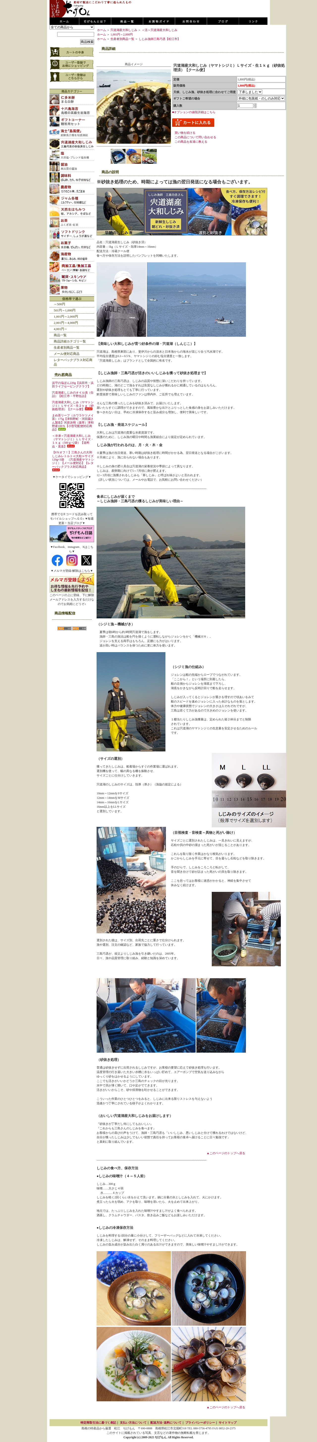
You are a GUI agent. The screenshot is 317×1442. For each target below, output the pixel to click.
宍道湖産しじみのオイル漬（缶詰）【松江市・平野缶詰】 (73, 394)
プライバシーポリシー (200, 1422)
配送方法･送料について (166, 1422)
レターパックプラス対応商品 (73, 362)
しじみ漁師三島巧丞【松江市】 (159, 39)
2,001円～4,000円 (66, 323)
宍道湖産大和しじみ (123, 30)
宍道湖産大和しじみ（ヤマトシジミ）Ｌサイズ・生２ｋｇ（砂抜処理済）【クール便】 (73, 406)
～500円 (59, 304)
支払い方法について (133, 1422)
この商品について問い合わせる (195, 137)
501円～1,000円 (65, 310)
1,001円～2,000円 (66, 316)
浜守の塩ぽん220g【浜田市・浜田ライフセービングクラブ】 (73, 384)
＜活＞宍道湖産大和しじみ (159, 30)
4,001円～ (60, 329)
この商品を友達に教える (191, 141)
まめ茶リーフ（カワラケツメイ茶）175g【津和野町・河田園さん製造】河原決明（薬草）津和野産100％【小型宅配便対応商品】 (73, 423)
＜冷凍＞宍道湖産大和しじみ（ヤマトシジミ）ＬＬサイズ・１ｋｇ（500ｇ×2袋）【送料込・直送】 (73, 441)
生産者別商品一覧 (66, 347)
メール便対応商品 (66, 354)
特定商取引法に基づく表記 (98, 1422)
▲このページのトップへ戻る (226, 1153)
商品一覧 (60, 335)
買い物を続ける (185, 132)
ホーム (101, 30)
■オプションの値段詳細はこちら (193, 112)
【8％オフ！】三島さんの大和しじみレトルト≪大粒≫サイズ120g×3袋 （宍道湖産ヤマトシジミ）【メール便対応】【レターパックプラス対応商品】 (73, 461)
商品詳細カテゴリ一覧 (70, 341)
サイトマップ (228, 1422)
